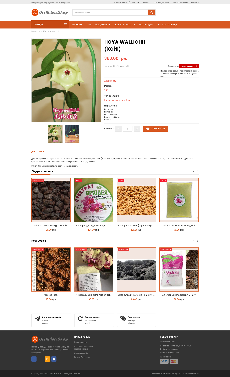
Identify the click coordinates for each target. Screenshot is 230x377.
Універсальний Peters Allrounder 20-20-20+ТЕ (94, 294)
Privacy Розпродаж (82, 357)
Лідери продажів (81, 353)
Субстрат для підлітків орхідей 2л (179, 225)
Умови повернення (180, 2)
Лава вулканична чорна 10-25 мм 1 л (137, 294)
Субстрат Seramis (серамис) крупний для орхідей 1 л (137, 225)
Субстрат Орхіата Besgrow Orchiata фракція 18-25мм (52, 225)
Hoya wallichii (53, 31)
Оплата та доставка (161, 2)
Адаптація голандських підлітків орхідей (83, 347)
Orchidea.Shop (55, 373)
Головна (34, 31)
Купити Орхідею (80, 342)
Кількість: (109, 128)
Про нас (145, 2)
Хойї (43, 31)
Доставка (37, 151)
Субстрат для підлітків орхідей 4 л (93, 225)
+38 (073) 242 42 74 (130, 2)
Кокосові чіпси (51, 294)
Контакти (195, 2)
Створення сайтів (191, 373)
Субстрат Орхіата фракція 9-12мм (178, 294)
